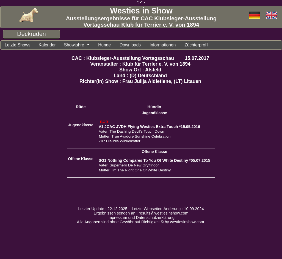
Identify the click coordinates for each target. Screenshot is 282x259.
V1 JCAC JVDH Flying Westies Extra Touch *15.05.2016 (149, 127)
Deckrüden (31, 33)
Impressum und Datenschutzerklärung (141, 218)
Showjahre (80, 45)
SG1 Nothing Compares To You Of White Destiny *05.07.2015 (154, 161)
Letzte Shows (19, 45)
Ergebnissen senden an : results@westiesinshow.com (141, 214)
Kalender (51, 45)
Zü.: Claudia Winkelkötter (119, 142)
